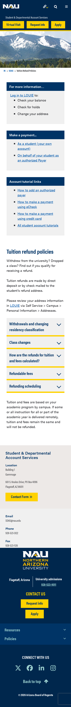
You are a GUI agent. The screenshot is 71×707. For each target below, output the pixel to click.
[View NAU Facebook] (29, 667)
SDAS (11, 70)
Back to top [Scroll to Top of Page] (32, 681)
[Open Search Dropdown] (55, 7)
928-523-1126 (11, 545)
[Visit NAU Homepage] (35, 560)
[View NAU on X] (18, 667)
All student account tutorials (38, 225)
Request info (37, 24)
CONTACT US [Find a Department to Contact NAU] (35, 594)
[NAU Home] (11, 5)
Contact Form (21, 496)
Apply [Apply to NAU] (34, 613)
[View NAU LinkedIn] (41, 667)
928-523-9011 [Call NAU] (48, 584)
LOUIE (15, 305)
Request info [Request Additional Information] (34, 603)
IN (4, 70)
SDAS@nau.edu (13, 520)
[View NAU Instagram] (53, 667)
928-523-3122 (11, 533)
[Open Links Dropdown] (46, 7)
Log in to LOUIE (22, 95)
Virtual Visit (13, 24)
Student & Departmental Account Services (26, 17)
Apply (58, 24)
